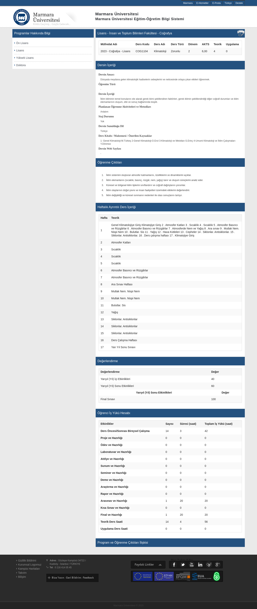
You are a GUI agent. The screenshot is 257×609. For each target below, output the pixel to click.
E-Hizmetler (202, 3)
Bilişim (22, 576)
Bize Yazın (58, 577)
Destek (239, 3)
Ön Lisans (22, 43)
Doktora (21, 65)
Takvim (22, 572)
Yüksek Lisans (25, 57)
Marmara (188, 3)
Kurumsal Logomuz (30, 564)
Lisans (20, 50)
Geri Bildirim (73, 577)
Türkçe (228, 3)
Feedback (88, 577)
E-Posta (216, 3)
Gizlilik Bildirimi (27, 560)
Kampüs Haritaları (29, 568)
